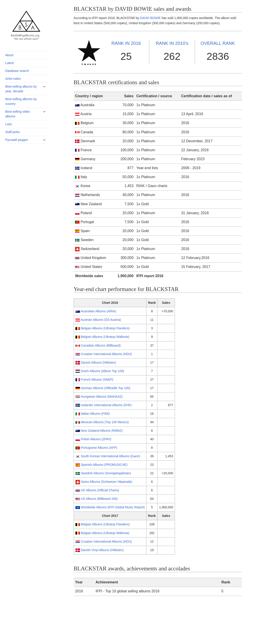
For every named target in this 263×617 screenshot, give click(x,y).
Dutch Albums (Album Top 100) (102, 371)
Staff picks (12, 132)
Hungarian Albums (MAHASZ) (102, 396)
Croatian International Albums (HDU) (106, 354)
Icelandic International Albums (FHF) (106, 405)
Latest (9, 63)
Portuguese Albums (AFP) (99, 447)
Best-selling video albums (17, 114)
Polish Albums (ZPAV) (96, 439)
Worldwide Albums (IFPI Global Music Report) (113, 507)
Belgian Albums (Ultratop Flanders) (105, 328)
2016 (126, 43)
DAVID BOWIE (150, 18)
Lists (8, 124)
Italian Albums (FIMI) (95, 413)
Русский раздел (16, 140)
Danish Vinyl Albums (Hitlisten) (102, 550)
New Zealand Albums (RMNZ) (102, 430)
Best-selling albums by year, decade (21, 89)
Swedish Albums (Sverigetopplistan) (106, 473)
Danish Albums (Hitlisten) (98, 362)
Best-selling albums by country (21, 101)
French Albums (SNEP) (97, 379)
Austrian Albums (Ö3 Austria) (101, 319)
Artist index (13, 78)
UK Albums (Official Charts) (100, 490)
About (9, 55)
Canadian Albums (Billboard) (101, 345)
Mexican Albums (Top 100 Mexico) (105, 422)
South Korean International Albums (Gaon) (110, 456)
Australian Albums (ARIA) (98, 311)
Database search (17, 71)
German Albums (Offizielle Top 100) (105, 388)
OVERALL (218, 43)
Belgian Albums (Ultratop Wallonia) (105, 337)
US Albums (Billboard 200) (99, 499)
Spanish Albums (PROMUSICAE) (104, 464)
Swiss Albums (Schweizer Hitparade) (106, 481)
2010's (172, 43)
